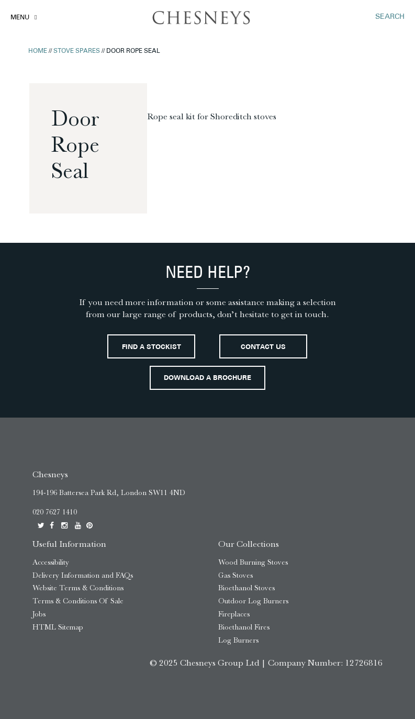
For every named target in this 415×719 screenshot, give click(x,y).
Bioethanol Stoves (246, 587)
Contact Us (263, 347)
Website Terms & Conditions (78, 587)
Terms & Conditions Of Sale (78, 601)
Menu (19, 18)
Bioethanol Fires (244, 627)
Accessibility (50, 562)
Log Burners (238, 640)
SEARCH (390, 17)
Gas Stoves (235, 575)
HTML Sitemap (57, 627)
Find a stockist (151, 347)
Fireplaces (234, 614)
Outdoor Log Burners (253, 601)
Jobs (39, 614)
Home (37, 51)
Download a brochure (207, 378)
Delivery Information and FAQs (82, 575)
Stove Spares (76, 51)
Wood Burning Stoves (253, 562)
